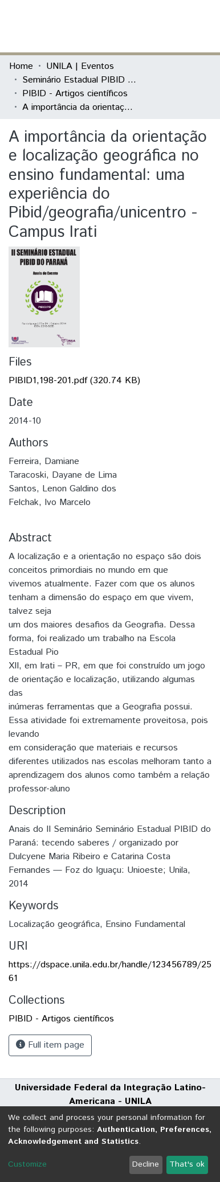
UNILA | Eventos (80, 66)
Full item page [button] (50, 1045)
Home (21, 66)
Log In (168, 25)
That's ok (187, 1164)
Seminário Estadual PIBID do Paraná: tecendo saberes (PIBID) (79, 80)
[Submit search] (128, 26)
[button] (144, 26)
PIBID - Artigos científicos (75, 93)
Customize (27, 1164)
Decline (145, 1164)
